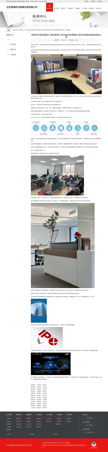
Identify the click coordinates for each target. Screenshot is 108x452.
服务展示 (33, 405)
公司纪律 (33, 401)
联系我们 (86, 1)
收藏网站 (93, 1)
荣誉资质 (39, 407)
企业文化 (98, 6)
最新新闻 (13, 39)
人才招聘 (48, 418)
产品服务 (77, 6)
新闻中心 (63, 6)
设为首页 (99, 1)
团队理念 (33, 399)
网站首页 (49, 6)
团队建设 (39, 401)
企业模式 (44, 393)
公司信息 (33, 407)
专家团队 (39, 393)
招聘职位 (33, 395)
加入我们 (39, 397)
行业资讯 (13, 44)
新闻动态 (39, 405)
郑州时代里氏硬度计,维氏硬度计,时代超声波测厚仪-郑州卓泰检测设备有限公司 (44, 30)
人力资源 (84, 6)
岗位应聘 (39, 399)
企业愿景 (39, 403)
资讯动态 (91, 6)
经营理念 (33, 397)
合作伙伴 (44, 395)
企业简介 (44, 391)
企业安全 (44, 401)
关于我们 (56, 6)
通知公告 (13, 49)
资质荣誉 (33, 393)
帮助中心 (44, 407)
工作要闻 (44, 399)
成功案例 (70, 6)
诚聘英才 (33, 403)
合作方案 (44, 397)
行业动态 (44, 405)
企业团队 (39, 395)
